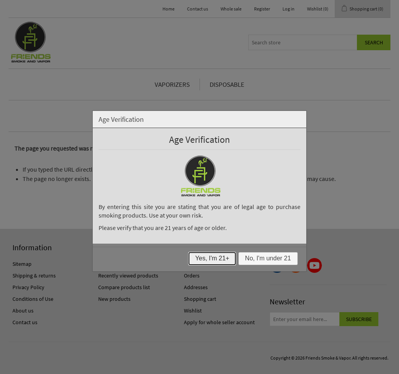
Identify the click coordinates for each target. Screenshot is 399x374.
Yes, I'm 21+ (212, 258)
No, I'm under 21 (268, 258)
